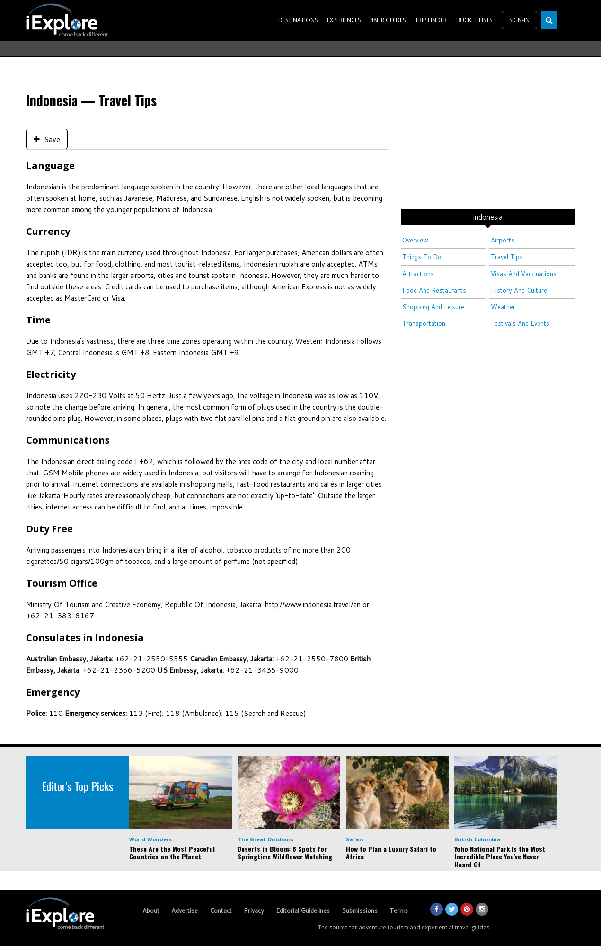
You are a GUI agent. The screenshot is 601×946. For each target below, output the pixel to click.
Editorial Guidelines (303, 910)
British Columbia (477, 839)
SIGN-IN (519, 20)
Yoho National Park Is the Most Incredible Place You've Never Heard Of (499, 857)
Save (47, 139)
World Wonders (150, 839)
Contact (221, 910)
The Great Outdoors (265, 839)
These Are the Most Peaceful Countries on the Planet (172, 853)
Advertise (184, 910)
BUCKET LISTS (474, 20)
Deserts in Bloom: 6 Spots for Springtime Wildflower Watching (285, 853)
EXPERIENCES (344, 20)
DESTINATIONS (298, 20)
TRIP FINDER (431, 20)
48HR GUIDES (388, 20)
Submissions (360, 910)
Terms (398, 910)
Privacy (254, 910)
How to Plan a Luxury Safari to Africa (391, 853)
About (150, 910)
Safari (354, 839)
